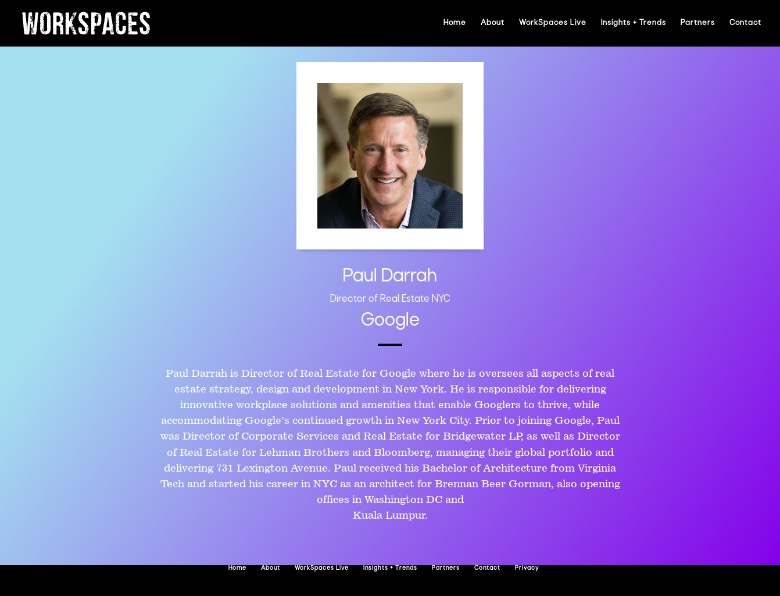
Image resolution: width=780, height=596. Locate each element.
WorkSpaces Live (552, 23)
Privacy (527, 568)
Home (454, 23)
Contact (745, 23)
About (493, 23)
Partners (698, 23)
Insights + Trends (633, 23)
